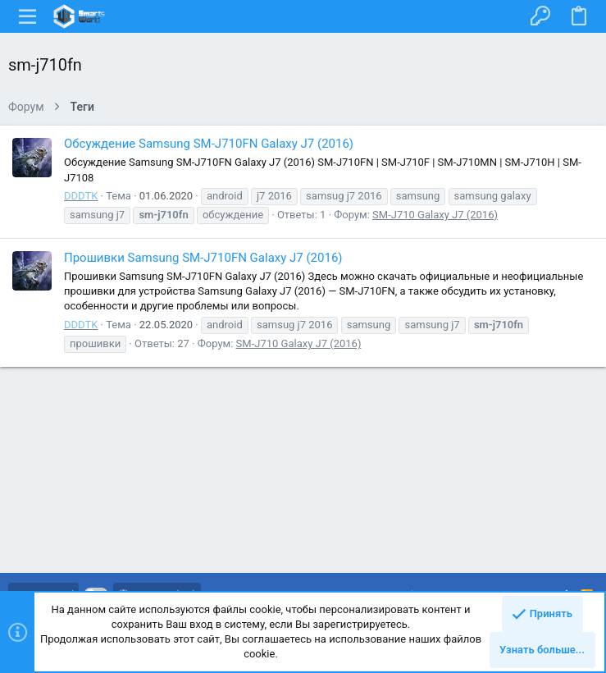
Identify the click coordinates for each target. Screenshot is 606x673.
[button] (28, 16)
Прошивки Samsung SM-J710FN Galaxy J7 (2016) (203, 257)
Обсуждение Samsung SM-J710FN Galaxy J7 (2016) (208, 143)
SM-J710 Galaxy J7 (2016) (435, 214)
